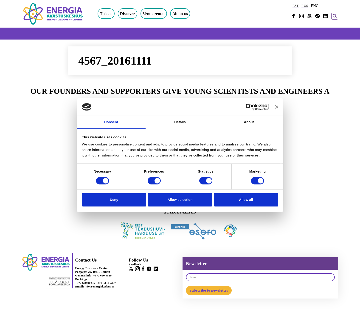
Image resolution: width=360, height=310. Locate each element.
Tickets (106, 13)
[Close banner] (276, 106)
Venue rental (154, 13)
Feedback (135, 264)
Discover (127, 13)
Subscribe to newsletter (208, 290)
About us (180, 13)
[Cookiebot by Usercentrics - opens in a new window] (249, 106)
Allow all (246, 200)
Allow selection (179, 200)
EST (295, 6)
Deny (114, 200)
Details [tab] (180, 122)
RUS (304, 6)
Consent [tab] (111, 122)
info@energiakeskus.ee (99, 286)
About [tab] (249, 122)
